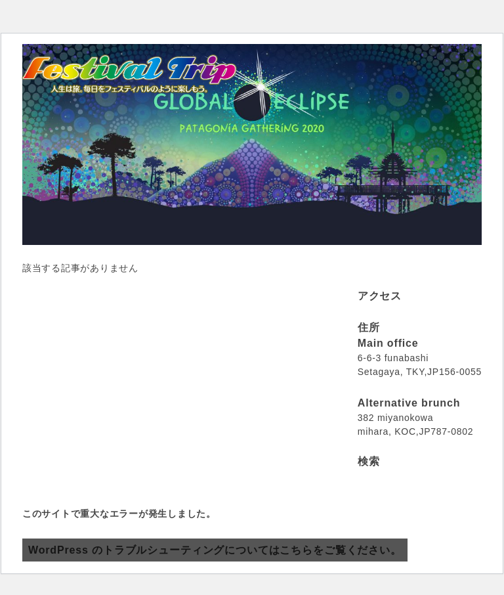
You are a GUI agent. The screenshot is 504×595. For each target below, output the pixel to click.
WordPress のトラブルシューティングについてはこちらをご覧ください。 (215, 550)
